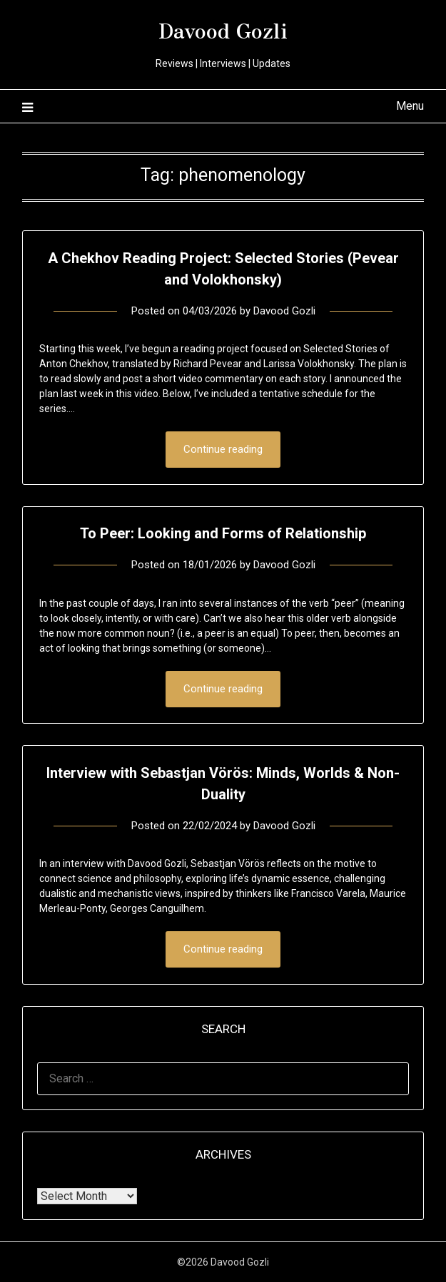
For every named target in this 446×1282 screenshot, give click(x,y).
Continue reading (223, 449)
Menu (410, 106)
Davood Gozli (223, 29)
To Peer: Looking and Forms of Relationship (223, 533)
